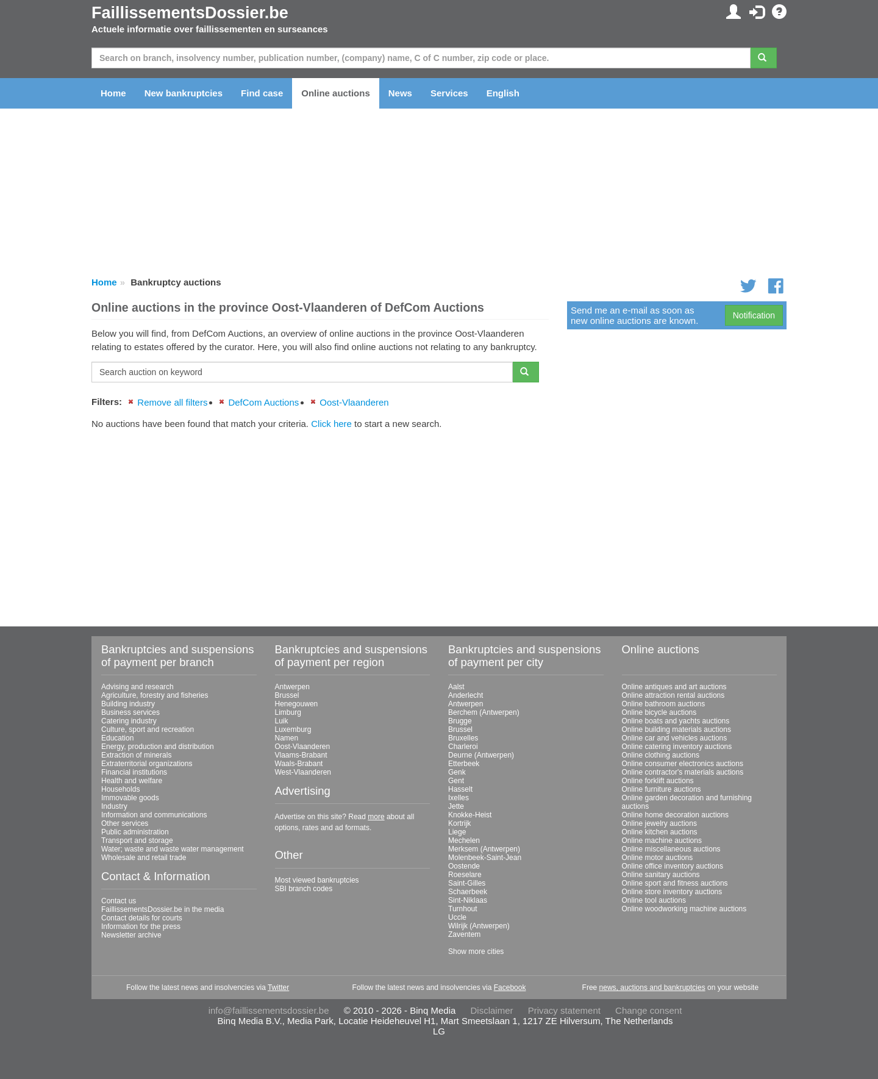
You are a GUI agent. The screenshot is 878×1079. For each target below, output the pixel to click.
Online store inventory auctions (672, 891)
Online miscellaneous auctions (671, 849)
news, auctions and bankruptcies (652, 987)
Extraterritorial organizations (146, 763)
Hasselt (460, 789)
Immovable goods (130, 798)
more (376, 816)
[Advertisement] (320, 523)
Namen (287, 738)
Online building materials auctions (676, 729)
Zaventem (464, 934)
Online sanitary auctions (661, 874)
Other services (124, 823)
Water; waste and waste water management (172, 849)
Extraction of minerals (136, 755)
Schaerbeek (467, 891)
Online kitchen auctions (660, 832)
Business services (130, 712)
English (503, 93)
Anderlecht (465, 695)
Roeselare (465, 874)
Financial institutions (134, 772)
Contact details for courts (141, 918)
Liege (457, 832)
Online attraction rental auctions (673, 695)
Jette (456, 806)
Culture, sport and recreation (147, 729)
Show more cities (476, 951)
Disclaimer (492, 1010)
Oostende (464, 866)
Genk (457, 772)
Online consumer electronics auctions (682, 763)
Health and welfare (131, 780)
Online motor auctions (657, 857)
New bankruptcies (184, 93)
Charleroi (463, 746)
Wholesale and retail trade (143, 857)
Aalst (456, 687)
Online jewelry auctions (659, 823)
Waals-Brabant (299, 763)
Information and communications (154, 815)
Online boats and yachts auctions (676, 721)
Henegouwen (296, 704)
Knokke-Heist (469, 815)
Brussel (287, 695)
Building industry (128, 704)
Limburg (288, 712)
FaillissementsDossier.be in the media (162, 909)
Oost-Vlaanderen (353, 402)
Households (120, 789)
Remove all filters (172, 402)
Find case (262, 93)
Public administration (135, 832)
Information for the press (140, 926)
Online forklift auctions (658, 780)
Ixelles (458, 798)
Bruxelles (463, 738)
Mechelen (464, 840)
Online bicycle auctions (659, 712)
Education (117, 738)
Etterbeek (463, 763)
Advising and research (137, 687)
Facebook (510, 987)
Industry (114, 806)
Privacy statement (564, 1010)
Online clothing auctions (660, 755)
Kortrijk (459, 823)
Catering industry (129, 721)
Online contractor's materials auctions (683, 772)
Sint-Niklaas (467, 900)
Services (449, 93)
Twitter (278, 987)
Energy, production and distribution (157, 746)
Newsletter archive (131, 935)
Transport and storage (137, 840)
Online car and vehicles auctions (674, 738)
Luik (281, 721)
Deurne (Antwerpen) (481, 755)
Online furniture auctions (661, 789)
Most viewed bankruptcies (317, 880)
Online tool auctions (654, 900)
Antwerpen (292, 687)
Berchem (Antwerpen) (483, 712)
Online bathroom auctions (663, 704)
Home (113, 93)
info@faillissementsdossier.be (269, 1010)
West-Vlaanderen (303, 772)
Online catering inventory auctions (677, 746)
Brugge (460, 721)
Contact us (118, 901)
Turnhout (462, 909)
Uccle (457, 917)
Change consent (648, 1010)
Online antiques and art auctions (674, 687)
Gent (456, 780)
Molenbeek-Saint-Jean (484, 857)
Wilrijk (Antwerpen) (479, 926)
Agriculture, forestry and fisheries (154, 695)
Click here (331, 423)
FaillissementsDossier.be (189, 13)
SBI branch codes (304, 888)
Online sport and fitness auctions (675, 883)
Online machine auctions (662, 840)
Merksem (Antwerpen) (484, 849)
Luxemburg (293, 729)
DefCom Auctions (263, 402)
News (400, 93)
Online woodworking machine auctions (684, 909)
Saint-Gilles (466, 883)
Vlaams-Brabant (301, 755)
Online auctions (335, 93)
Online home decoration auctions (675, 815)
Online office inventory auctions (673, 866)
